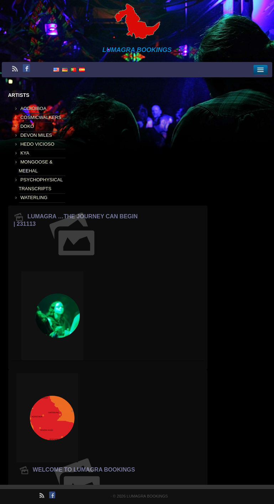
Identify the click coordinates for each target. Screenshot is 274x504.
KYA (24, 153)
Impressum (256, 496)
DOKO (27, 126)
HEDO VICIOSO (37, 144)
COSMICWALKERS (40, 117)
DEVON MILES (36, 135)
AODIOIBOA (33, 108)
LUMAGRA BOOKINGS (145, 496)
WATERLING (33, 197)
